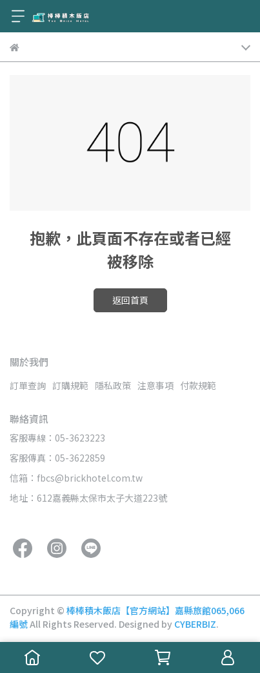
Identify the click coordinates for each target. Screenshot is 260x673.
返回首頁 (130, 300)
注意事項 (155, 385)
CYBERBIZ (195, 623)
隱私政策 (113, 385)
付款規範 (198, 385)
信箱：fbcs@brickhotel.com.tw (76, 477)
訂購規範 (70, 385)
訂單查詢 (28, 385)
